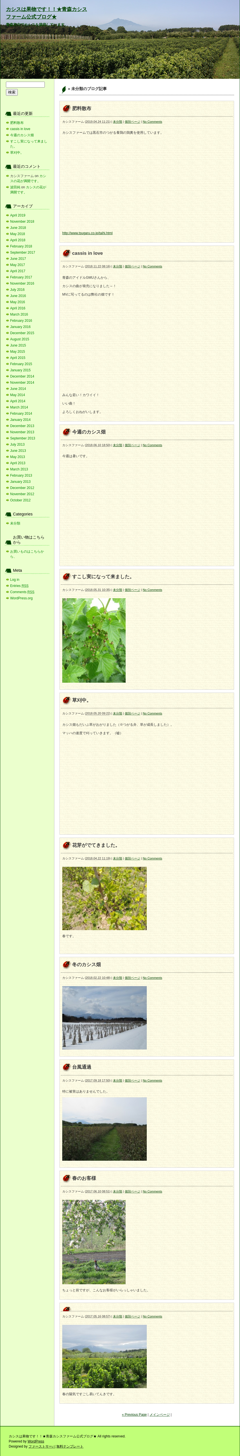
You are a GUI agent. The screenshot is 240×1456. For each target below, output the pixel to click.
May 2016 (17, 302)
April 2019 (17, 215)
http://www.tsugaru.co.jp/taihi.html (87, 233)
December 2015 (22, 333)
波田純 (15, 187)
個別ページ (132, 121)
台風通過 (81, 1067)
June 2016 (18, 296)
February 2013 (21, 475)
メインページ (160, 1415)
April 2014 (17, 401)
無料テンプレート (69, 1446)
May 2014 (17, 395)
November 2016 (22, 283)
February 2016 (21, 321)
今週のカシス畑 (89, 432)
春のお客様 (84, 1178)
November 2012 (22, 494)
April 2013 (17, 463)
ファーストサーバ (41, 1446)
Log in (14, 580)
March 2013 (19, 469)
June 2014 (18, 389)
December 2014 (22, 376)
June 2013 (18, 451)
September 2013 (22, 438)
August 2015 (19, 339)
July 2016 (17, 290)
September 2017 (22, 252)
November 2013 (22, 432)
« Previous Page (134, 1415)
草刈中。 (81, 700)
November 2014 (22, 383)
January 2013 (20, 482)
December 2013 (22, 426)
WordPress (36, 1441)
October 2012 (20, 500)
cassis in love (87, 253)
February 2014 (21, 414)
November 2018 (22, 222)
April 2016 (17, 308)
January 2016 (20, 327)
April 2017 (17, 271)
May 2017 (17, 265)
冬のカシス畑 (86, 964)
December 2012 (22, 488)
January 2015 (20, 370)
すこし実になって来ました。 (103, 576)
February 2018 (21, 246)
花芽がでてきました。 (96, 845)
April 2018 (17, 240)
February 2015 (21, 364)
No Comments (152, 121)
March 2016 (19, 314)
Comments (22, 592)
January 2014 (20, 420)
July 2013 (17, 444)
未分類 (117, 121)
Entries (19, 586)
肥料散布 (81, 108)
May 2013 (17, 457)
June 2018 (18, 228)
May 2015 (17, 352)
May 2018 (17, 234)
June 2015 (18, 345)
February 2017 (21, 277)
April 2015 (17, 358)
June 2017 (18, 259)
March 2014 (19, 407)
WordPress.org (21, 598)
